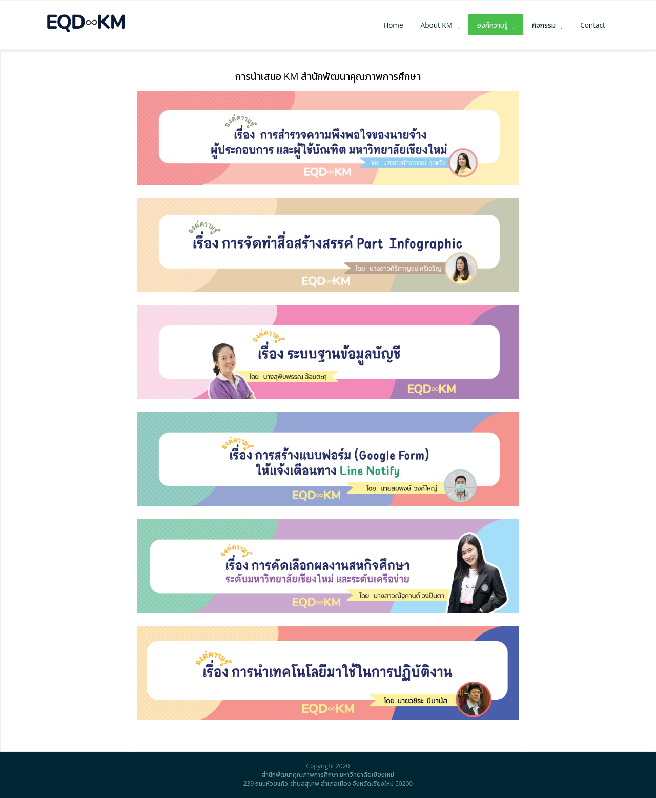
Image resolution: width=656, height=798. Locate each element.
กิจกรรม (544, 25)
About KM (437, 25)
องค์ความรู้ (492, 25)
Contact (592, 25)
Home (393, 25)
